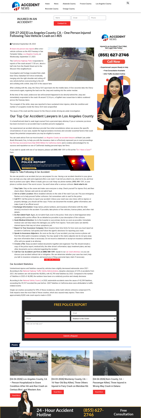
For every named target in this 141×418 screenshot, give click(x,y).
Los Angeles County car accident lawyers (59, 138)
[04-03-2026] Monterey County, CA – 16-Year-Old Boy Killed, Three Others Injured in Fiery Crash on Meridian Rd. (70, 382)
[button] (128, 3)
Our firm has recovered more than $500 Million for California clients (35, 143)
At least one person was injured (22, 49)
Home (47, 4)
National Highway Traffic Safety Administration (40, 271)
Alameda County (69, 4)
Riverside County (51, 9)
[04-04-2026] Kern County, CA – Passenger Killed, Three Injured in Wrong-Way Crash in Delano (109, 382)
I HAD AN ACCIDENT (52, 260)
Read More (16, 395)
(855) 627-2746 (93, 412)
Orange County (69, 9)
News (56, 4)
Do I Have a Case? (84, 150)
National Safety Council (32, 280)
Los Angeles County (103, 4)
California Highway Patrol (23, 61)
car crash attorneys (73, 252)
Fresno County (85, 4)
